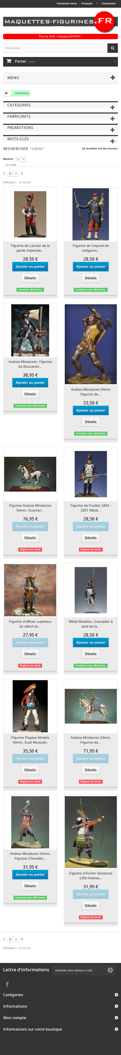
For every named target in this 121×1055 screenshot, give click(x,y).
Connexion (109, 3)
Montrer (8, 158)
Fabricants (19, 116)
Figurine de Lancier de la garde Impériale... (30, 248)
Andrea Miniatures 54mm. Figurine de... (90, 740)
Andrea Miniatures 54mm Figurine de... (91, 392)
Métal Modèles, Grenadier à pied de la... (91, 624)
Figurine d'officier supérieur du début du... (30, 624)
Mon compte (14, 1017)
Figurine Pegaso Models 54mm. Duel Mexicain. (30, 740)
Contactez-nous (67, 3)
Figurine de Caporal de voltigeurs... (91, 248)
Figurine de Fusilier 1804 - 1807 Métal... (90, 508)
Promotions (20, 127)
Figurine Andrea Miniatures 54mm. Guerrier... (30, 508)
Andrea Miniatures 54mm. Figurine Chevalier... (30, 856)
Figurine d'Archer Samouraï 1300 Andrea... (90, 875)
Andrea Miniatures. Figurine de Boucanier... (30, 364)
